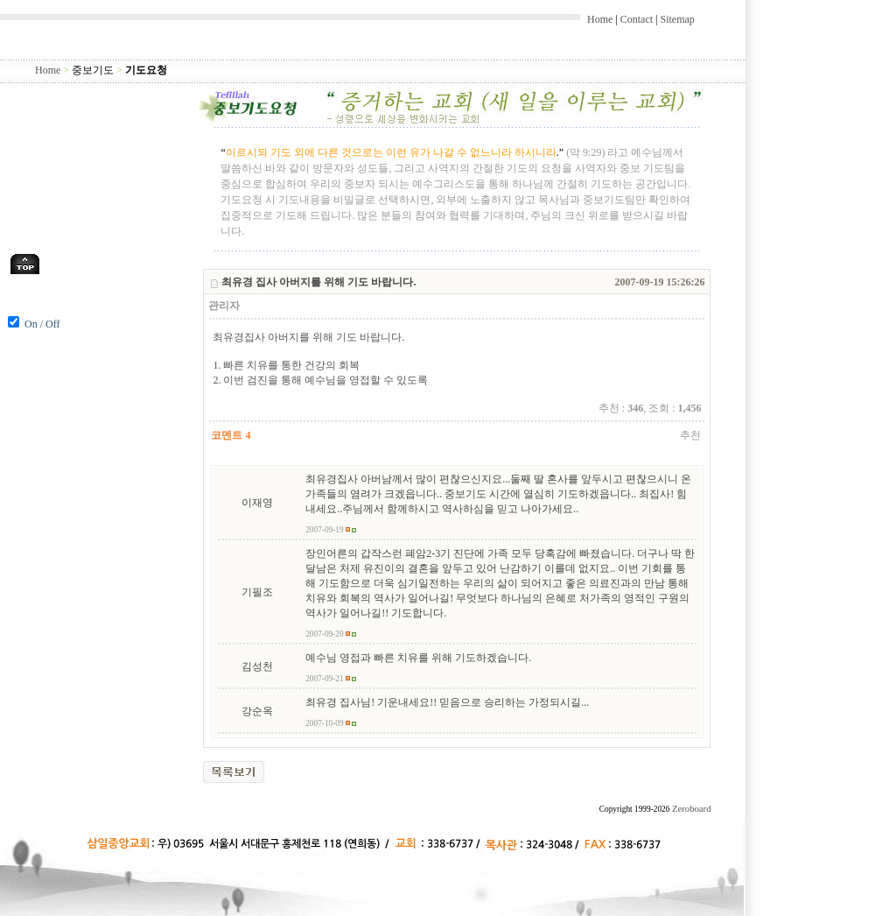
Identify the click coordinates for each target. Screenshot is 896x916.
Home (599, 19)
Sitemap (677, 19)
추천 (690, 435)
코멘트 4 (230, 435)
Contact (636, 19)
